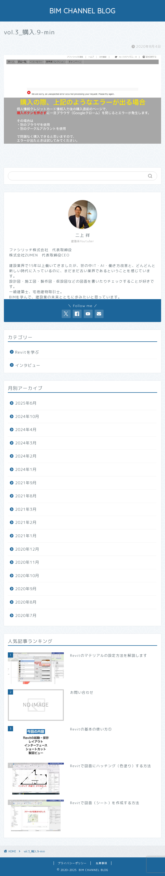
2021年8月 (26, 496)
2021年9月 (26, 483)
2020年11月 (27, 562)
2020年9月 (26, 589)
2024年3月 (26, 443)
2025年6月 (26, 403)
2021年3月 (26, 509)
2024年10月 (27, 416)
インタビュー (27, 365)
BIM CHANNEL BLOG (82, 11)
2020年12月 (27, 549)
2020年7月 (26, 615)
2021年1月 (26, 536)
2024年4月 (26, 429)
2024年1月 (26, 469)
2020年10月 (27, 575)
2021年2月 (26, 522)
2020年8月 (26, 602)
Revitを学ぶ (27, 352)
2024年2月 (26, 456)
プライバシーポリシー (72, 863)
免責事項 (101, 863)
